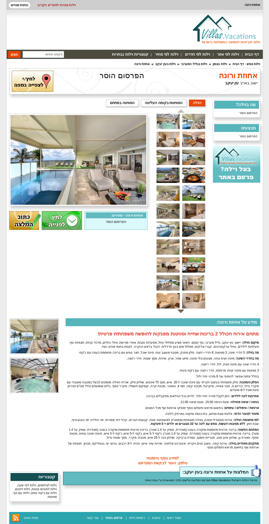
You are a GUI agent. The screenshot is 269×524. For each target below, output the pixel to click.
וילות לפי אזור (228, 54)
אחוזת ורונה (142, 64)
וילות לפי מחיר (166, 54)
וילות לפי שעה (26, 485)
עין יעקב (232, 83)
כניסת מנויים (19, 5)
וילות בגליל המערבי (194, 64)
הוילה (197, 103)
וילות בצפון (220, 64)
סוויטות (52, 497)
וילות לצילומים (47, 485)
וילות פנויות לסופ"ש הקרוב (56, 5)
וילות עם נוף (21, 493)
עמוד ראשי (174, 518)
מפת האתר (30, 518)
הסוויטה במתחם (122, 103)
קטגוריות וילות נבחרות (130, 54)
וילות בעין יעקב (165, 64)
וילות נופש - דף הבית (246, 64)
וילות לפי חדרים (197, 54)
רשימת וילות (137, 518)
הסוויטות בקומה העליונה (164, 103)
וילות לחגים (22, 489)
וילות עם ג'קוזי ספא (44, 493)
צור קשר (92, 518)
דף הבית (252, 54)
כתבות (156, 518)
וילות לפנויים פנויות (44, 489)
